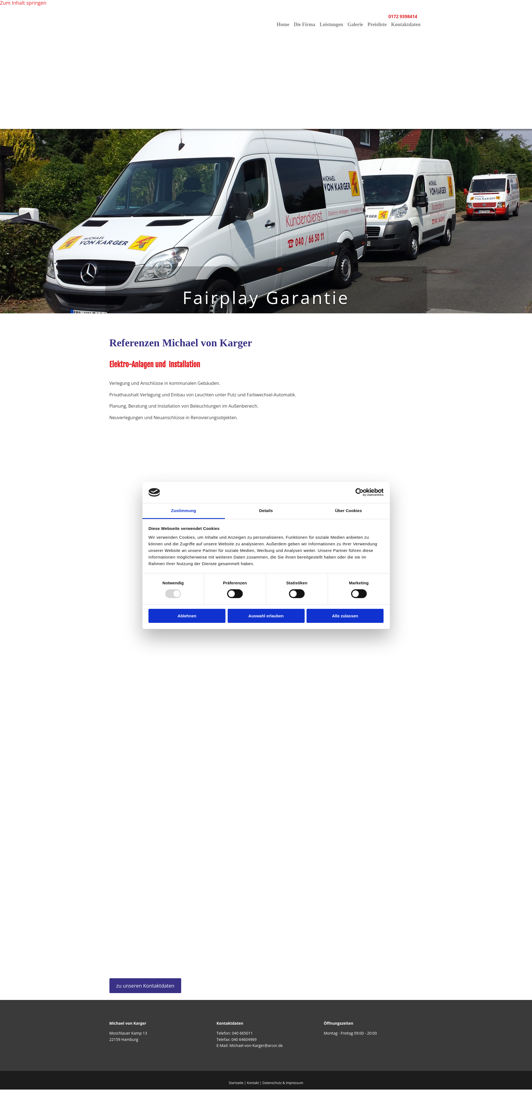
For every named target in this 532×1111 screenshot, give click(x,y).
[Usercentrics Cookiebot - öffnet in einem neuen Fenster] (359, 492)
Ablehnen (187, 615)
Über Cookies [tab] (348, 510)
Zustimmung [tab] (183, 510)
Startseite (236, 1082)
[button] (145, 985)
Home (283, 24)
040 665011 (242, 1033)
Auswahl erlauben (265, 615)
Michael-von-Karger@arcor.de (256, 1045)
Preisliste (377, 24)
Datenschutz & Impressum (283, 1082)
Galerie (355, 24)
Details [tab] (266, 510)
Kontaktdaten (405, 24)
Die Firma (304, 24)
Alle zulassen (345, 615)
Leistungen (331, 24)
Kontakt (253, 1082)
